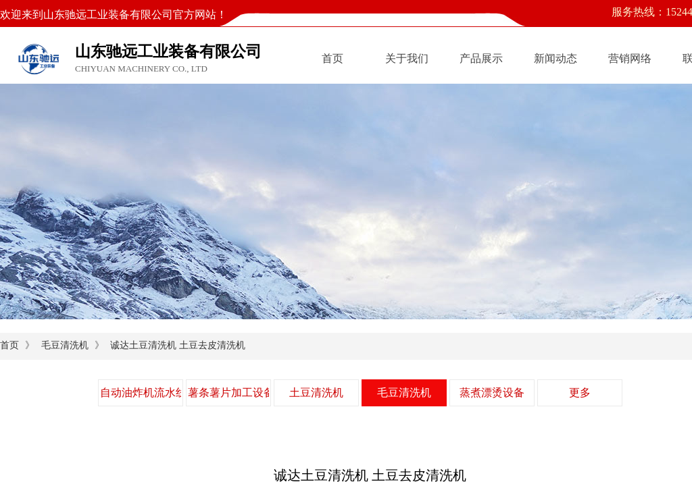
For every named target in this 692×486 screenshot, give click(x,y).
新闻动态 (555, 58)
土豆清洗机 (316, 392)
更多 (580, 392)
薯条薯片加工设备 (228, 392)
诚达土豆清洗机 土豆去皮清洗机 (177, 345)
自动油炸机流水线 (140, 392)
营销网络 (629, 58)
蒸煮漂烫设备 (492, 392)
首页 (332, 58)
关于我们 (406, 58)
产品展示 (481, 58)
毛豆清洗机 (65, 345)
